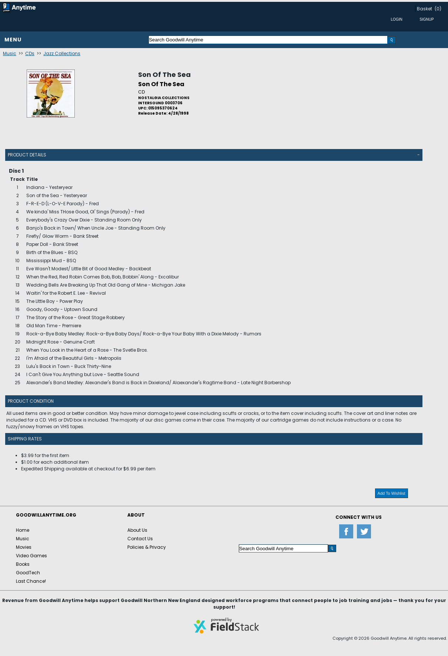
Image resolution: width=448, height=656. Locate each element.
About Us (137, 530)
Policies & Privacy (146, 547)
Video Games (31, 555)
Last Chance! (31, 581)
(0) (438, 9)
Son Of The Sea (164, 74)
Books (23, 564)
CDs (29, 53)
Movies (23, 547)
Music (9, 53)
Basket (424, 9)
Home (22, 530)
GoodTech (28, 572)
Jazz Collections (61, 53)
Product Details (27, 155)
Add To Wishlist (391, 493)
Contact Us (140, 538)
